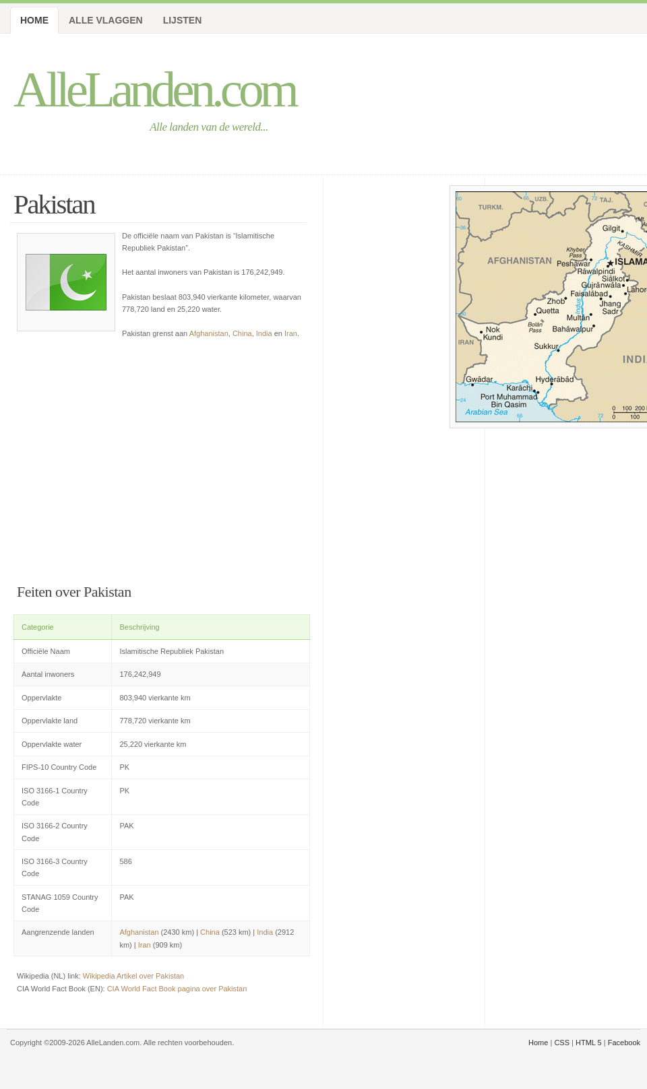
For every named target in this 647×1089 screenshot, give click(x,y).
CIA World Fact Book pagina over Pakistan (177, 989)
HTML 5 (589, 1042)
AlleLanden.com (154, 89)
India (264, 333)
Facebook (624, 1042)
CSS (561, 1042)
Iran (290, 333)
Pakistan (53, 204)
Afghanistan (208, 333)
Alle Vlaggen (106, 20)
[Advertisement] (126, 458)
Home (34, 20)
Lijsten (182, 20)
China (242, 333)
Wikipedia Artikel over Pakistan (133, 976)
